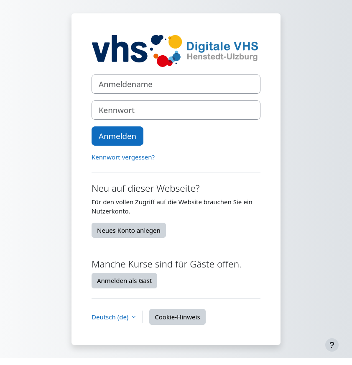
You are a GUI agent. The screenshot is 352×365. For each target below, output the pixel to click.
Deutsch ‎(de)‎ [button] (111, 317)
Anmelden (117, 136)
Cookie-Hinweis (177, 317)
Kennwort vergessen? (123, 157)
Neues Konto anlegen (129, 230)
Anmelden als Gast (124, 280)
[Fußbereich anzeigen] (332, 345)
